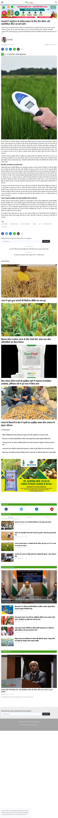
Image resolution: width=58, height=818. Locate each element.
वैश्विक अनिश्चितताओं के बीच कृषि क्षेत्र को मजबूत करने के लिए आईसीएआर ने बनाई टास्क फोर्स (25, 435)
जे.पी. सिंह (9, 40)
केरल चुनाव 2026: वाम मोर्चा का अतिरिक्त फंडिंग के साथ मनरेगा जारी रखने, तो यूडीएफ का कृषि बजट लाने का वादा (35, 618)
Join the (13, 54)
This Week (10, 517)
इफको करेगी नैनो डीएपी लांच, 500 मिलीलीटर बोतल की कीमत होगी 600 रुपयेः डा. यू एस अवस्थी (27, 691)
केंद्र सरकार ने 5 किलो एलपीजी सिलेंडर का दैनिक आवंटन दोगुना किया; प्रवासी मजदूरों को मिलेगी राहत (26, 439)
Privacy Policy (34, 724)
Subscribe (46, 241)
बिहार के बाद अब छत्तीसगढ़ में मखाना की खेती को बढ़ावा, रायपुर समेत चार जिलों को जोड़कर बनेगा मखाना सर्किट (29, 452)
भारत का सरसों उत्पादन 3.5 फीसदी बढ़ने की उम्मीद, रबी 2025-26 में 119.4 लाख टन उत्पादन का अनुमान (35, 544)
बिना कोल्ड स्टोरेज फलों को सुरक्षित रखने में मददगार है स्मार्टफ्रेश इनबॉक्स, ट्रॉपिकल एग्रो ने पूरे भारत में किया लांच (26, 382)
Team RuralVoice (18, 524)
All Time (47, 517)
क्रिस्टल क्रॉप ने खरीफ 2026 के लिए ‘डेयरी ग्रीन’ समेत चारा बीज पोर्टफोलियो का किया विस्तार (26, 340)
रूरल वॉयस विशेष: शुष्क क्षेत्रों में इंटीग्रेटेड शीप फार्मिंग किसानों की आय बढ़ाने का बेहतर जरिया (29, 249)
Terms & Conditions (24, 724)
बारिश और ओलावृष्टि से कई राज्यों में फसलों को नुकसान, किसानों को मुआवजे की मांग (35, 534)
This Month (29, 517)
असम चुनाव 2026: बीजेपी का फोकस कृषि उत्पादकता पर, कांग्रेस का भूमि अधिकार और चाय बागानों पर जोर (27, 448)
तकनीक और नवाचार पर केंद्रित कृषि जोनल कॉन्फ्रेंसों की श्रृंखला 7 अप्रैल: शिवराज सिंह (35, 555)
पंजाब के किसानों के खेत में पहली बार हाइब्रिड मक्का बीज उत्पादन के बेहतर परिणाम (28, 424)
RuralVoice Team (4, 694)
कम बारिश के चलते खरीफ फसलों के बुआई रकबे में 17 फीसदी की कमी (29, 255)
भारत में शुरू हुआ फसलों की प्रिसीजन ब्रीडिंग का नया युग (23, 300)
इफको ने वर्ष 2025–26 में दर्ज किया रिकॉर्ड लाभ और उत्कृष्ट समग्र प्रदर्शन (33, 522)
